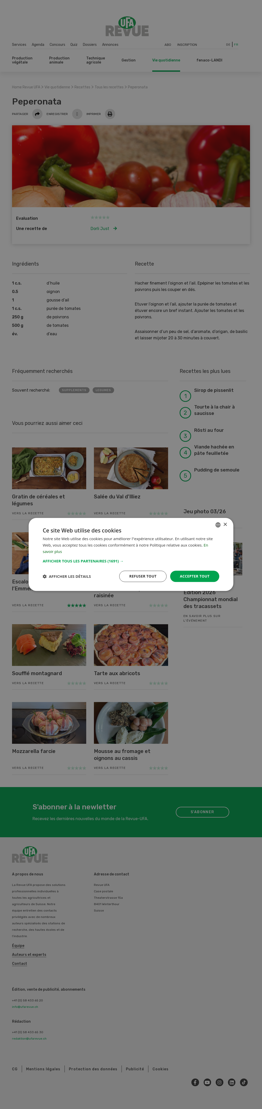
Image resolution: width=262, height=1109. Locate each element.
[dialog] (131, 554)
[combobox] (218, 524)
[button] (131, 561)
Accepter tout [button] (195, 576)
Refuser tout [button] (143, 576)
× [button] (225, 525)
